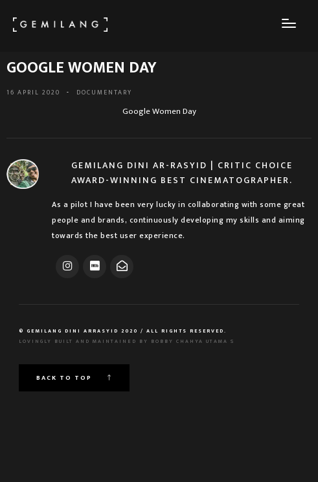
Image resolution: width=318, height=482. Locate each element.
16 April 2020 (33, 92)
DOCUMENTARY (104, 92)
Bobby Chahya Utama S (192, 341)
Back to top (74, 378)
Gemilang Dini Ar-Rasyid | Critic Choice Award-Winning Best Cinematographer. (182, 173)
